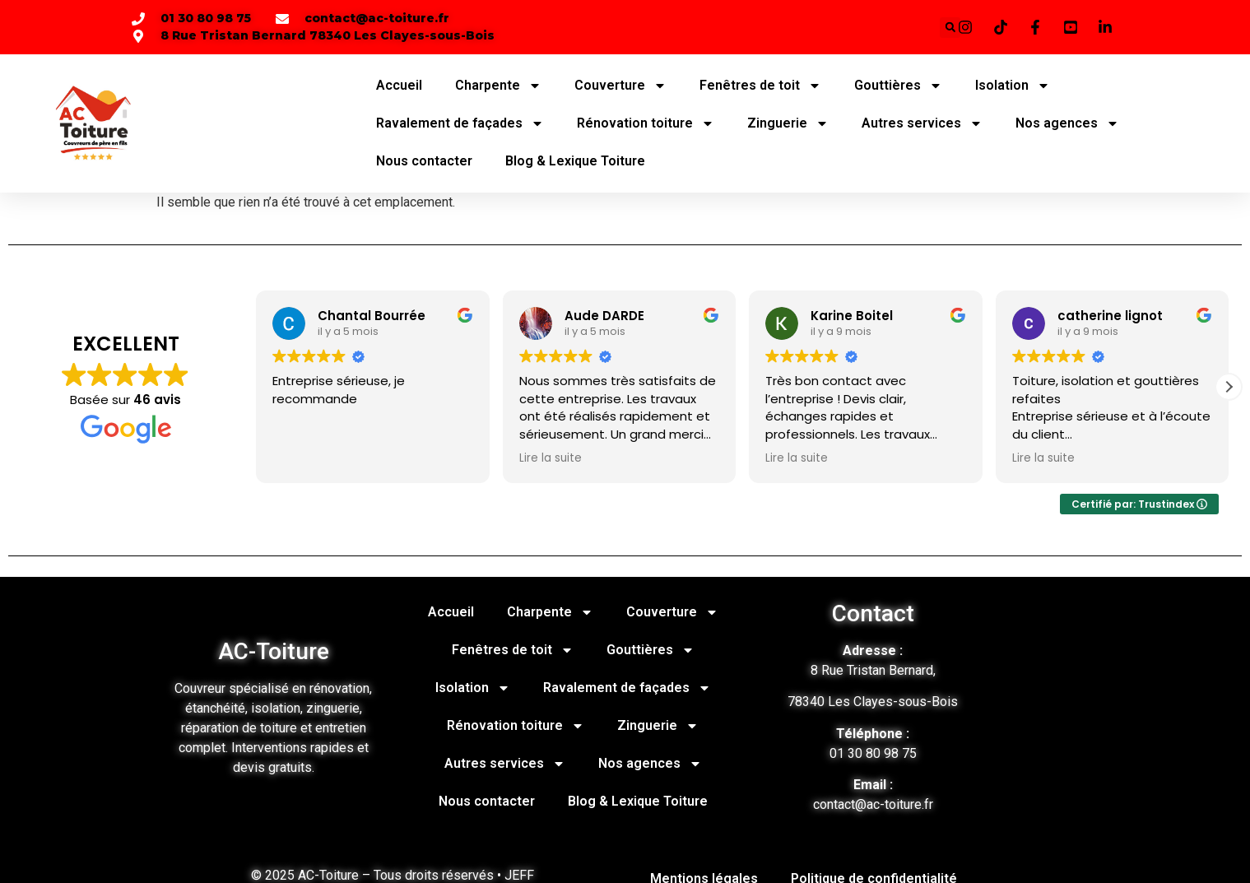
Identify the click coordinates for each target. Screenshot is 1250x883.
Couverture (620, 85)
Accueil (399, 85)
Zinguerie (788, 123)
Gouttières (898, 85)
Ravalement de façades (460, 123)
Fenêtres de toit (760, 85)
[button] (1228, 386)
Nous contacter (424, 161)
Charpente (498, 85)
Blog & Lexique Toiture (575, 161)
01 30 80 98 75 (873, 753)
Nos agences (1067, 123)
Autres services (922, 123)
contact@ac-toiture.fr (873, 804)
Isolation (1012, 85)
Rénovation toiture (645, 123)
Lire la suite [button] (550, 458)
